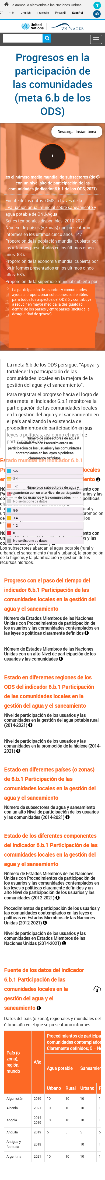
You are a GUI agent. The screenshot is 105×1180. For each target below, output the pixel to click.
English (26, 13)
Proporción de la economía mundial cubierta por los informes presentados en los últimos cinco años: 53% (51, 268)
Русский (60, 12)
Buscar (47, 38)
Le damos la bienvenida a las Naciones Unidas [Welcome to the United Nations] (43, 4)
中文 (12, 13)
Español (77, 13)
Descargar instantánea (77, 131)
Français (43, 13)
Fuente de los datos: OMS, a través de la (50, 207)
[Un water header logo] (52, 26)
